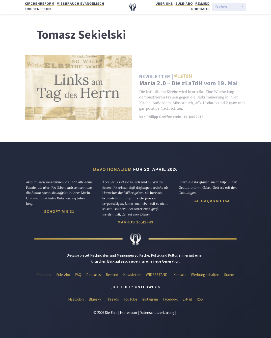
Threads (112, 299)
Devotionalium (112, 169)
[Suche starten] (242, 7)
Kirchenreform (39, 3)
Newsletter (132, 274)
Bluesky (95, 299)
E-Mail (187, 299)
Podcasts (200, 9)
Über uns (164, 3)
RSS (200, 299)
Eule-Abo (184, 3)
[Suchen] (227, 7)
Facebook (170, 299)
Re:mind (202, 3)
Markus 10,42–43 (135, 222)
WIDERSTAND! (157, 274)
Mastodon (76, 299)
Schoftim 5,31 (59, 212)
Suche (229, 274)
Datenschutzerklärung (156, 312)
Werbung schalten (205, 274)
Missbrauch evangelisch (80, 3)
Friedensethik (38, 9)
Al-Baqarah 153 (211, 201)
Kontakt (179, 274)
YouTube (130, 299)
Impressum (128, 312)
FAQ (78, 274)
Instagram (150, 299)
